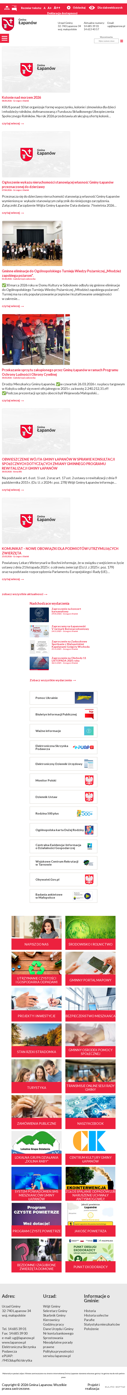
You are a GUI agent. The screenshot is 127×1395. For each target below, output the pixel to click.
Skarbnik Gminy (54, 1315)
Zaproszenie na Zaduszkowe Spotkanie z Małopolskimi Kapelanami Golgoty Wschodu (71, 644)
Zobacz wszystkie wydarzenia (53, 680)
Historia (90, 1311)
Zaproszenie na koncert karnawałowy (66, 610)
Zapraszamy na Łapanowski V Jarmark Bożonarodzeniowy (70, 627)
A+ (50, 8)
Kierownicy (51, 1320)
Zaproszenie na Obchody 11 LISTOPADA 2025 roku (69, 659)
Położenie (91, 1329)
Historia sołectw (96, 1315)
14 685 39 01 (91, 26)
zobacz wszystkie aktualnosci (24, 593)
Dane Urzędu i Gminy (58, 1329)
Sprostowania (53, 1338)
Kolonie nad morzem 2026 (21, 97)
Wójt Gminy (51, 1306)
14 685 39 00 (18, 1333)
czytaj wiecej (13, 123)
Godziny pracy (53, 1324)
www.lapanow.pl (14, 1342)
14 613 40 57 (91, 29)
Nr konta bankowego (58, 1333)
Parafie (89, 1320)
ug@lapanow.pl (116, 26)
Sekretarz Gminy (55, 1311)
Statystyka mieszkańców (102, 1324)
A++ (57, 8)
